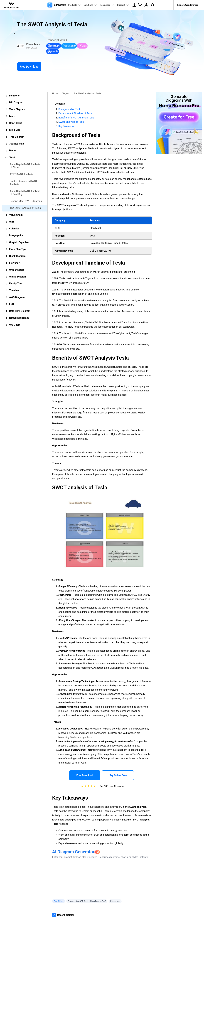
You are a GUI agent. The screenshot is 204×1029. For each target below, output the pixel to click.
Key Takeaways (66, 126)
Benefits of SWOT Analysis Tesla (76, 117)
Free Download (29, 66)
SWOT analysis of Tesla (71, 121)
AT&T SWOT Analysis (21, 174)
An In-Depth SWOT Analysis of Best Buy (25, 193)
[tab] (24, 95)
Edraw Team (33, 44)
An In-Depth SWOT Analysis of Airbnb (25, 166)
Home (55, 93)
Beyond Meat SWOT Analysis (26, 201)
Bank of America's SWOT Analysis (23, 183)
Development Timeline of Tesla (75, 113)
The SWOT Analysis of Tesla (25, 207)
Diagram (66, 93)
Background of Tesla (69, 109)
